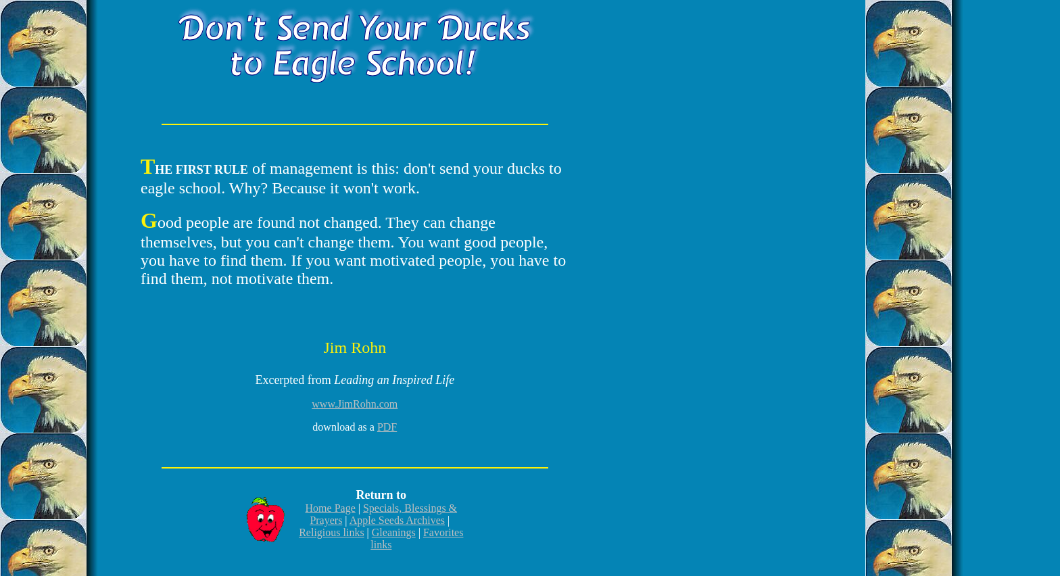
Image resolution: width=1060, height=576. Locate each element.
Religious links (331, 532)
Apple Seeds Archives (397, 520)
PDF (387, 427)
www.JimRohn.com (354, 404)
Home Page (331, 508)
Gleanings (394, 532)
